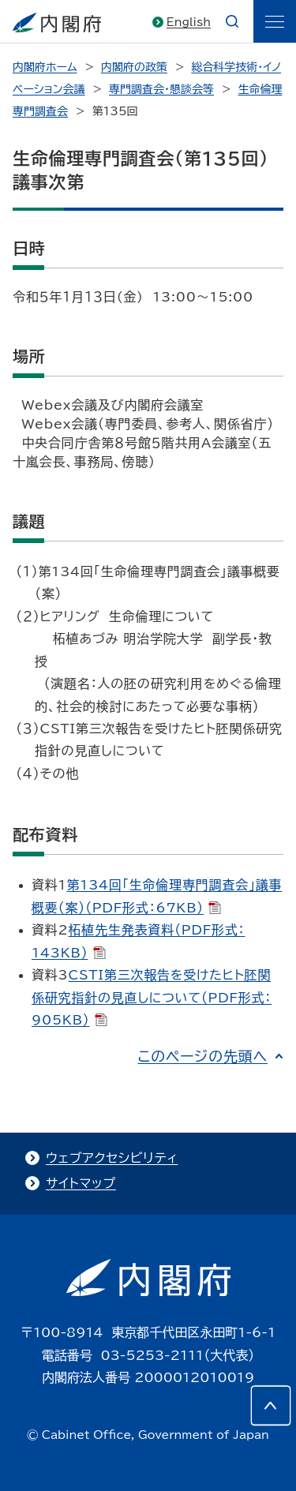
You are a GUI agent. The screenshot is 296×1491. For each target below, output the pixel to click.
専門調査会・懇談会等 (161, 89)
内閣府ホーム (45, 67)
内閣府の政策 (134, 67)
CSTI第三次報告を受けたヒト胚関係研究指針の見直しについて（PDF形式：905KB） (152, 997)
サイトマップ (81, 1183)
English (189, 22)
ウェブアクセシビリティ (112, 1158)
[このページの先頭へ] (271, 1406)
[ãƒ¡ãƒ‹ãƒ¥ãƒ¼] (274, 21)
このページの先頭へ (202, 1056)
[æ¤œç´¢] (232, 21)
